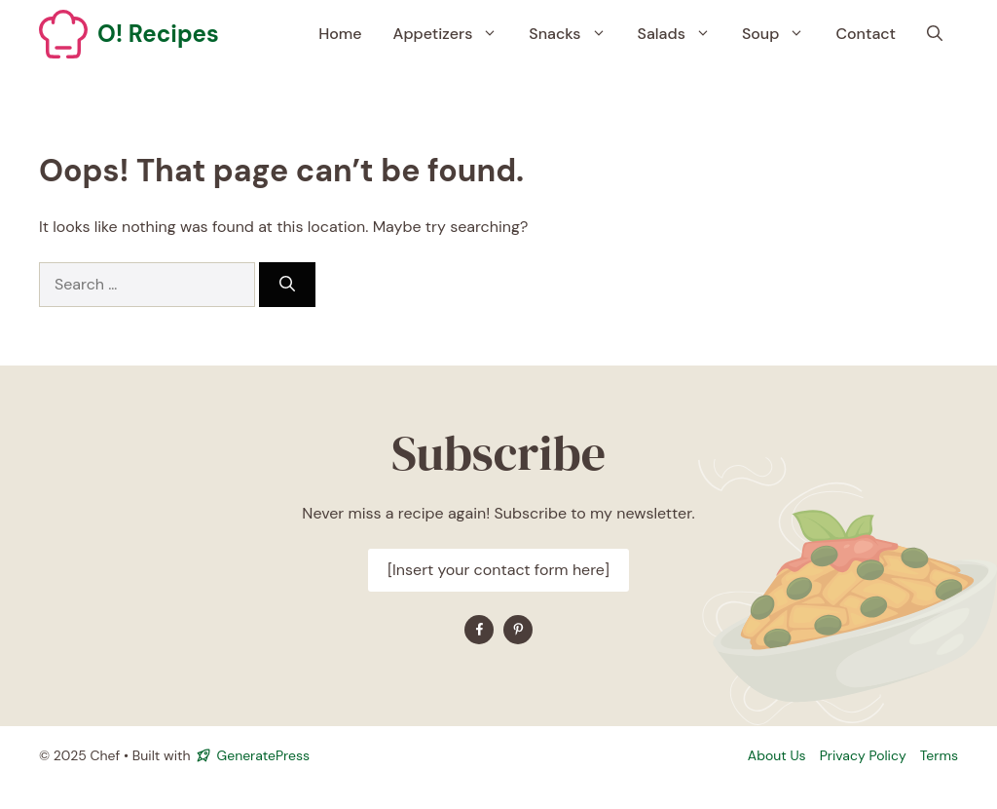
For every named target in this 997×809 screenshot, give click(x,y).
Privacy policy (863, 755)
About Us (777, 755)
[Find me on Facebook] (479, 629)
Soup (781, 34)
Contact (865, 33)
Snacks (575, 34)
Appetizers (453, 34)
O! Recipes (158, 34)
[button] (934, 34)
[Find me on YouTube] (518, 629)
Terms (939, 755)
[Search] (287, 284)
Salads (682, 34)
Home (339, 33)
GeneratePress (263, 755)
